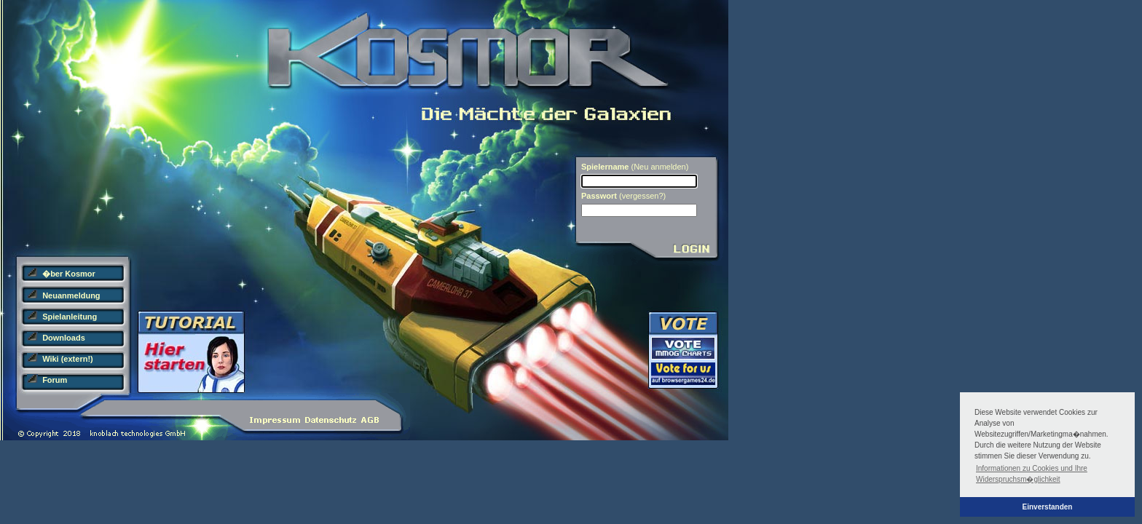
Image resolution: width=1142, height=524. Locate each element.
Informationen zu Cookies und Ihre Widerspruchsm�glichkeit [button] (1031, 473)
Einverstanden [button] (1048, 507)
